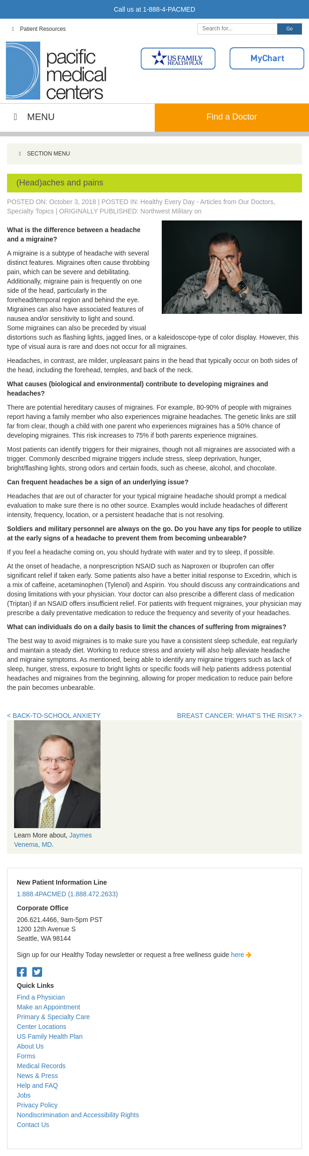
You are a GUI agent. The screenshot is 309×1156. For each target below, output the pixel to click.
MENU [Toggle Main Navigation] (32, 117)
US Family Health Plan (50, 1036)
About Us (30, 1046)
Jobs (24, 1095)
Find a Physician (41, 997)
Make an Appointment (48, 1007)
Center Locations (41, 1026)
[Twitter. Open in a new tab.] (37, 972)
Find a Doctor (232, 116)
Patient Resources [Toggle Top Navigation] (37, 29)
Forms (26, 1056)
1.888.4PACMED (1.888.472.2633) (67, 894)
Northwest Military (166, 211)
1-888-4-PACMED (169, 9)
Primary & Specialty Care (53, 1017)
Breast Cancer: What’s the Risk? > (239, 715)
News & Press (37, 1075)
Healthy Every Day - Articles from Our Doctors (206, 202)
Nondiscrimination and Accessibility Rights (78, 1115)
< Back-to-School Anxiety (54, 715)
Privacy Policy (37, 1105)
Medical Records (41, 1066)
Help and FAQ (37, 1085)
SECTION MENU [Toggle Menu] (43, 153)
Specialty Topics (30, 211)
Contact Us (33, 1124)
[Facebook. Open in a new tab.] (22, 972)
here (241, 954)
